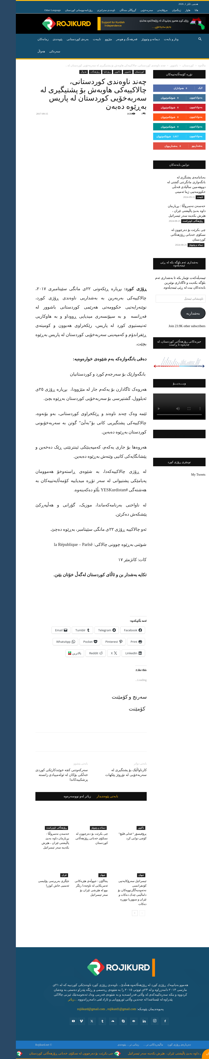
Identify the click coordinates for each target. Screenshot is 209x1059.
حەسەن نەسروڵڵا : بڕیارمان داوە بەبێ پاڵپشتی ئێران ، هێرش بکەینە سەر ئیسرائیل (170, 210)
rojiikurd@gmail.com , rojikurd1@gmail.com (90, 1009)
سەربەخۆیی (131, 10)
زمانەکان (27, 39)
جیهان (86, 875)
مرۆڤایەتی (146, 10)
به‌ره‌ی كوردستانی (62, 39)
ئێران (48, 875)
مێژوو (92, 39)
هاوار (172, 10)
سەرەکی (38, 51)
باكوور (102, 71)
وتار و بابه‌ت (155, 39)
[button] (184, 39)
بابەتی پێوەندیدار (92, 796)
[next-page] (119, 913)
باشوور (158, 65)
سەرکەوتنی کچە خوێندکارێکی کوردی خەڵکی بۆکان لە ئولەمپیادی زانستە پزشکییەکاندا (46, 774)
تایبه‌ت (81, 39)
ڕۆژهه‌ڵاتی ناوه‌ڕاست (40, 827)
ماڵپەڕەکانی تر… (137, 1044)
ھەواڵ (68, 71)
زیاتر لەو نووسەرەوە (61, 796)
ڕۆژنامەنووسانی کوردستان (63, 10)
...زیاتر (56, 999)
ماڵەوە (186, 65)
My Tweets (182, 474)
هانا (180, 10)
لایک (184, 88)
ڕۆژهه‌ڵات (79, 71)
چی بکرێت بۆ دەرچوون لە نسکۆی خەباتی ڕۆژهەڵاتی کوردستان (76, 838)
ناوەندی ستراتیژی (90, 10)
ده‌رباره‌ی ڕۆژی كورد (163, 1044)
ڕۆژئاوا (91, 71)
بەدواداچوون (180, 97)
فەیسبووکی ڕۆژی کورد (163, 434)
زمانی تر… (117, 1044)
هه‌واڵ (25, 51)
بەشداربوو (181, 145)
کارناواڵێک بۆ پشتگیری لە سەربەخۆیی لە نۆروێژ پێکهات (110, 772)
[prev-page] (126, 913)
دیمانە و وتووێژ (135, 39)
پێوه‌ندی (42, 39)
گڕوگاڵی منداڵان (112, 10)
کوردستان (172, 65)
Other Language (37, 10)
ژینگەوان (160, 10)
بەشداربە (177, 313)
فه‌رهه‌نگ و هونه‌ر (111, 39)
